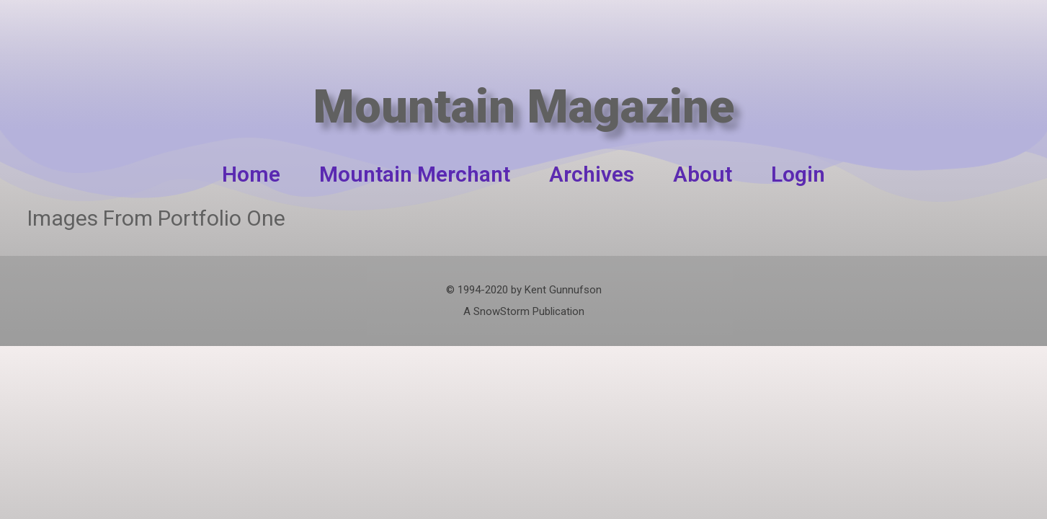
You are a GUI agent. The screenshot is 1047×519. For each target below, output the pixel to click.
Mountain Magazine (523, 92)
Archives (591, 174)
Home (251, 174)
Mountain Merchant (414, 174)
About (702, 174)
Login (798, 174)
